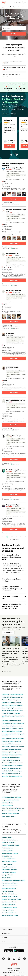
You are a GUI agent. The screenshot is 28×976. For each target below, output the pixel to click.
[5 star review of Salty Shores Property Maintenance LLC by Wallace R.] (9, 133)
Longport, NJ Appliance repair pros (11, 720)
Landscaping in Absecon (8, 859)
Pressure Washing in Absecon (10, 840)
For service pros (14, 933)
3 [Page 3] (16, 537)
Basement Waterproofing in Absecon (11, 899)
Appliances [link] (4, 6)
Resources (14, 938)
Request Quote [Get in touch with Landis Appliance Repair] (14, 321)
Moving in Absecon (7, 856)
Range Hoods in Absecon (8, 816)
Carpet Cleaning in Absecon (9, 913)
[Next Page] (25, 537)
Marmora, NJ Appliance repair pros (11, 749)
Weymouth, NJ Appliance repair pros (12, 731)
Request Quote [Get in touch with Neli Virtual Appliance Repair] (14, 199)
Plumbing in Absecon (7, 803)
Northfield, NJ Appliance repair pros (11, 700)
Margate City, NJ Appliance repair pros (12, 710)
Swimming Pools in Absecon (9, 886)
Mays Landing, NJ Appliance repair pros (12, 728)
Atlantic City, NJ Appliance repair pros (12, 705)
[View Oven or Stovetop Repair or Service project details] (14, 75)
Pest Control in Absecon (8, 904)
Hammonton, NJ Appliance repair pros (12, 763)
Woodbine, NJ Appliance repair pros (11, 768)
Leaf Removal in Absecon (9, 872)
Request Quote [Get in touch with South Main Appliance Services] (14, 425)
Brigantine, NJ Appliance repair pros (11, 702)
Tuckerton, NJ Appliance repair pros (11, 741)
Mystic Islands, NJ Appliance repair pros (13, 738)
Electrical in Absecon (7, 805)
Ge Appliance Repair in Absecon (10, 800)
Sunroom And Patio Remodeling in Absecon (13, 880)
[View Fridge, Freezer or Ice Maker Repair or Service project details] (14, 68)
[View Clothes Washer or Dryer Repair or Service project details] (14, 62)
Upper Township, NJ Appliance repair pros (13, 746)
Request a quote (9, 146)
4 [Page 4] (20, 537)
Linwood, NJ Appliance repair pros (11, 713)
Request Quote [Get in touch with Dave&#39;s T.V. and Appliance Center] (14, 494)
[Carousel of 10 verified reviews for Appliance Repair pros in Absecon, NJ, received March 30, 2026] (14, 125)
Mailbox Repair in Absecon (9, 888)
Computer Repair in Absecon (9, 907)
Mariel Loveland (6, 648)
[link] (5, 141)
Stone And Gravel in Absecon (9, 896)
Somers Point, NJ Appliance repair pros (12, 726)
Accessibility (13, 970)
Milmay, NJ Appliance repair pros (11, 773)
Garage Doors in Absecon (8, 867)
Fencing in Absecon (7, 875)
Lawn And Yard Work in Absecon (10, 845)
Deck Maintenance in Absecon (10, 883)
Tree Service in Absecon (8, 842)
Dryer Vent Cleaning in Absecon (10, 813)
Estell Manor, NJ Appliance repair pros (12, 765)
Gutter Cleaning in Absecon (9, 861)
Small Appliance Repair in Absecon (11, 797)
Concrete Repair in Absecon (9, 869)
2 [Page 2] (11, 537)
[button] (4, 194)
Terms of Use (10, 968)
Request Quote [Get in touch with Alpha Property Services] (14, 459)
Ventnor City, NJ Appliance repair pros (12, 708)
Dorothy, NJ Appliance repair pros (11, 752)
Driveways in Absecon (8, 910)
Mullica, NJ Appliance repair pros (11, 757)
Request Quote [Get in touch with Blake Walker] (14, 358)
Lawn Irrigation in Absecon (9, 902)
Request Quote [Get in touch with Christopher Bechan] (14, 392)
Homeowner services (14, 929)
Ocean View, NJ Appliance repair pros (12, 776)
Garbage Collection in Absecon (10, 915)
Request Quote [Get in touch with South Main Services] (14, 280)
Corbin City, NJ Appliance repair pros (12, 771)
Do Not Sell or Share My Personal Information (14, 972)
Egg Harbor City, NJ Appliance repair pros (13, 723)
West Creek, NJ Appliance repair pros (12, 755)
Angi (23, 648)
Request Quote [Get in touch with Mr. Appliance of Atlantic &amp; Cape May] (14, 243)
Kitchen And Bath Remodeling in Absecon (13, 808)
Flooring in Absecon (7, 850)
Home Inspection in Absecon (9, 894)
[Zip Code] (14, 28)
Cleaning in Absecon (7, 848)
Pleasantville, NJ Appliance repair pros (12, 694)
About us (14, 942)
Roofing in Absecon (7, 837)
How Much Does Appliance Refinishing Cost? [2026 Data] (10, 653)
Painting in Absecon (7, 864)
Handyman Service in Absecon (10, 853)
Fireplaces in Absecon (8, 891)
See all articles (8, 632)
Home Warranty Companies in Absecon (12, 811)
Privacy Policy (18, 968)
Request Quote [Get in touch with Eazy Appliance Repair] (14, 529)
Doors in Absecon (6, 877)
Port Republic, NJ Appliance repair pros (12, 697)
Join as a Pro (18, 2)
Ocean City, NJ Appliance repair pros (12, 744)
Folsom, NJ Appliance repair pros (11, 760)
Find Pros (14, 34)
